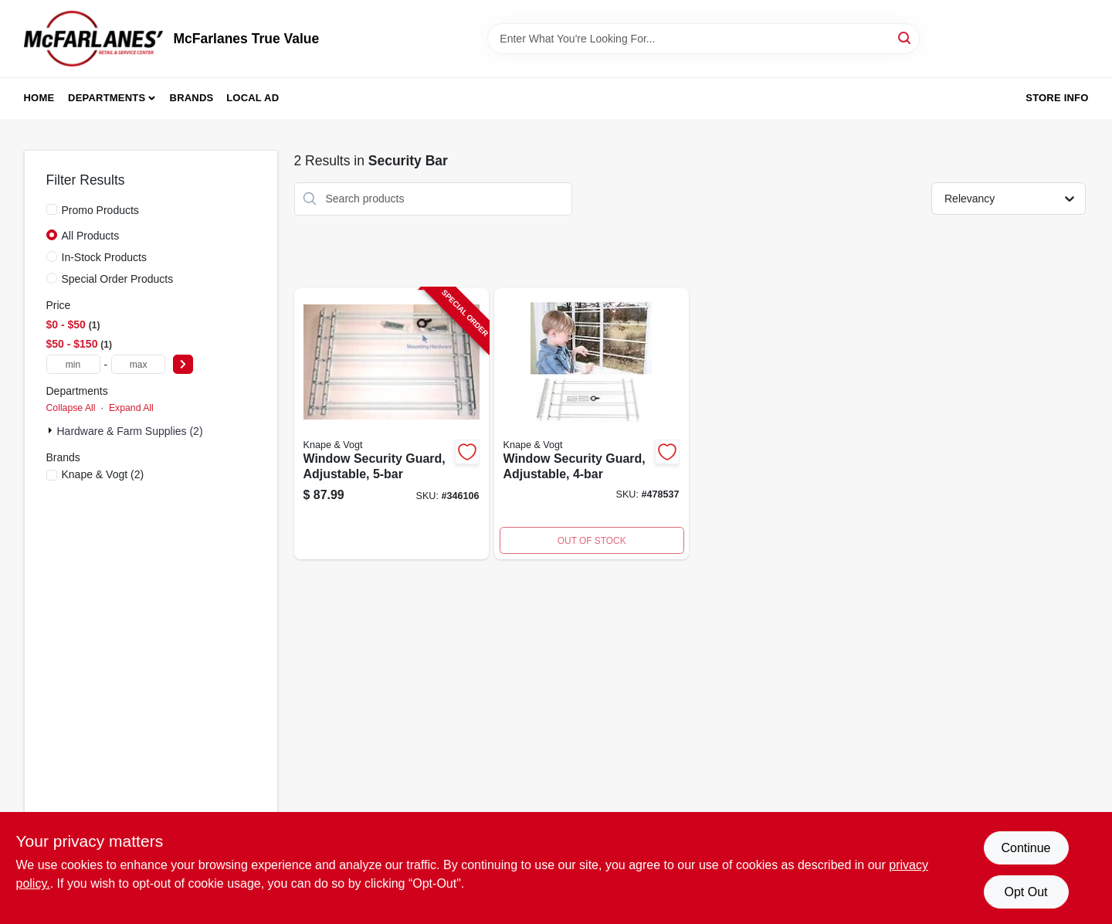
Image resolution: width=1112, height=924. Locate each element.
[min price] (73, 364)
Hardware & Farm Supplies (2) (130, 431)
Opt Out (1025, 892)
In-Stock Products (104, 257)
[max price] (138, 364)
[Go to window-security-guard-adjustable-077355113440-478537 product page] (591, 424)
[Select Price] (183, 364)
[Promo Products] (51, 209)
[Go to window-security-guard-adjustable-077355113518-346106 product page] (391, 424)
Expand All (131, 408)
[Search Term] (703, 38)
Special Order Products (118, 279)
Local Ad (252, 98)
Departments (106, 98)
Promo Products (100, 210)
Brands (192, 98)
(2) (103, 474)
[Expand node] (52, 430)
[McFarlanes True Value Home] (93, 38)
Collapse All (71, 408)
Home (39, 98)
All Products (91, 235)
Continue (1025, 847)
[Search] (905, 37)
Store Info (1057, 98)
